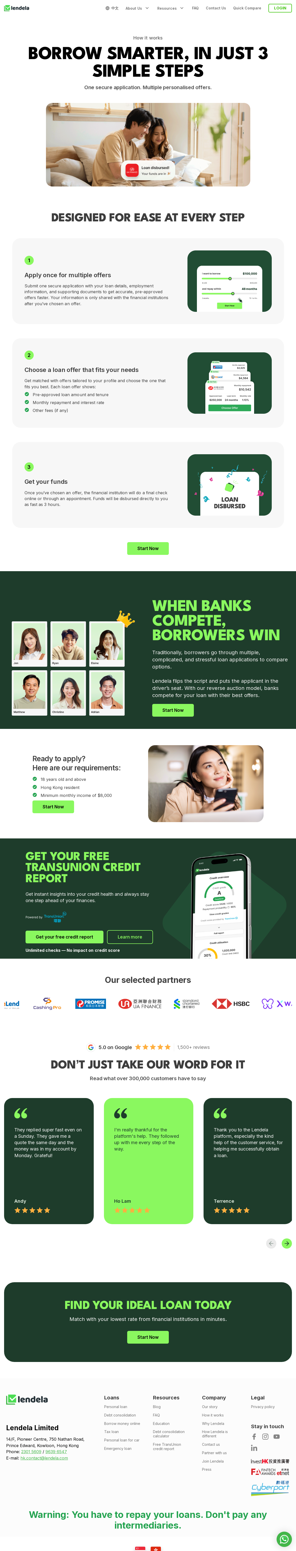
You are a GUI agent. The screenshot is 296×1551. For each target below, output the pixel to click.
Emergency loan (118, 1449)
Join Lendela (213, 1461)
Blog (157, 1407)
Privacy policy (263, 1407)
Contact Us (216, 8)
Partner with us (214, 1453)
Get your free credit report (64, 937)
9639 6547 (56, 1451)
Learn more (130, 937)
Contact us (211, 1444)
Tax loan (111, 1432)
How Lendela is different (215, 1434)
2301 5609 (31, 1451)
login (280, 8)
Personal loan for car (121, 1440)
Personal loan (115, 1407)
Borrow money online (122, 1424)
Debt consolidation (120, 1415)
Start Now (148, 548)
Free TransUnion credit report (167, 1446)
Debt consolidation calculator (169, 1434)
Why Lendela (213, 1424)
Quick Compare (247, 8)
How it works (213, 1415)
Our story (210, 1407)
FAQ (195, 8)
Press (206, 1469)
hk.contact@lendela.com (44, 1458)
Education (161, 1424)
